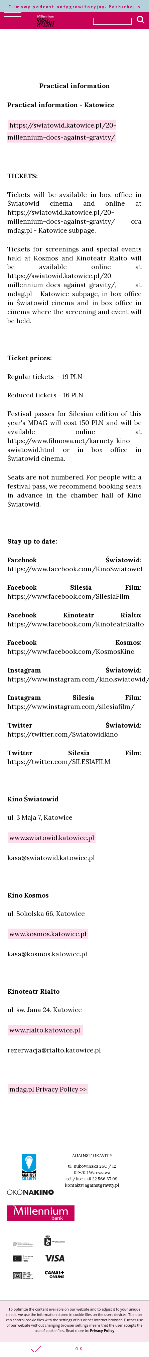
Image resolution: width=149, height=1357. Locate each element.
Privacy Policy (102, 1330)
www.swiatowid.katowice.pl (51, 838)
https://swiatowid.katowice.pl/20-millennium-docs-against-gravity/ (61, 131)
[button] (74, 1349)
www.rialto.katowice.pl (45, 1030)
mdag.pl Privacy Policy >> (48, 1089)
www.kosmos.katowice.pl (48, 934)
